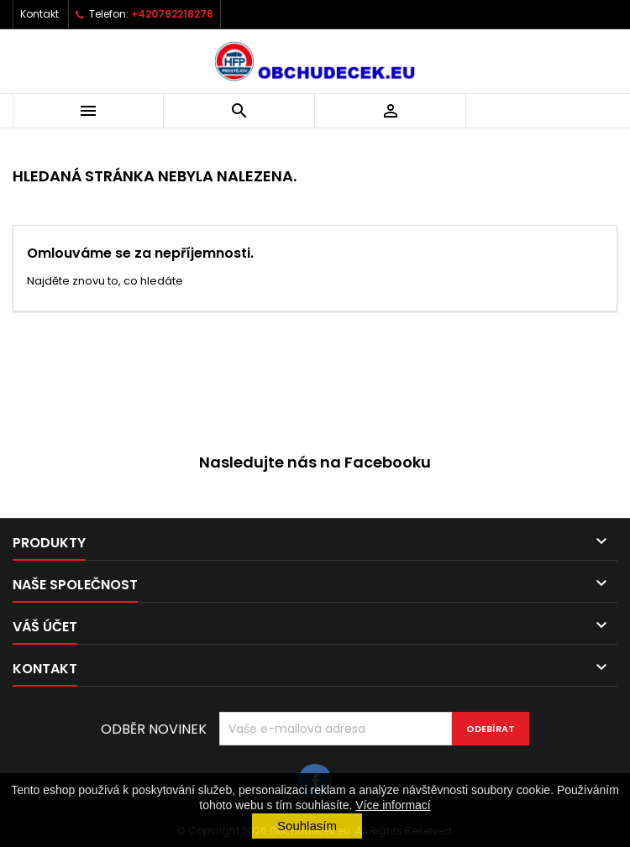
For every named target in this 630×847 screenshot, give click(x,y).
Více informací (392, 805)
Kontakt (39, 14)
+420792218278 (172, 14)
